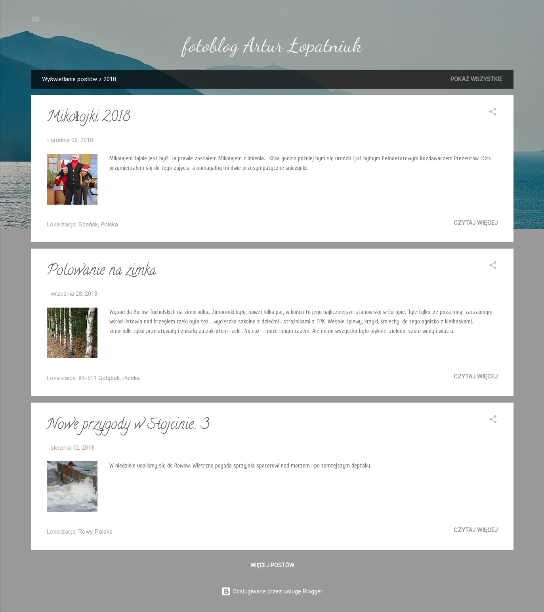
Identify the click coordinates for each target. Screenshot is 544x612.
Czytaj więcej (476, 222)
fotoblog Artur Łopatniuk (272, 45)
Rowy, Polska (95, 531)
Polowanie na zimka (101, 271)
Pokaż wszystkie (476, 79)
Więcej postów (272, 565)
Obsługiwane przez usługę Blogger (272, 591)
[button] (493, 113)
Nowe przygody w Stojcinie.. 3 (128, 425)
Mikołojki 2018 (88, 118)
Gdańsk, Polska (98, 224)
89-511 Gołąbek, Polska (109, 378)
